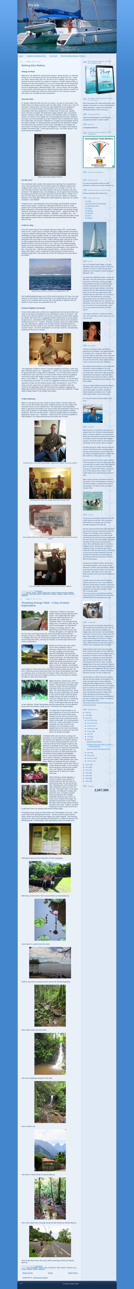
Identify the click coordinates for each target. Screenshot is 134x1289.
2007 (87, 781)
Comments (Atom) (40, 1278)
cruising (39, 592)
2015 (87, 715)
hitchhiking (34, 1267)
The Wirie (86, 468)
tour (75, 1267)
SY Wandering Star (92, 206)
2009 (87, 775)
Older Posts (73, 1273)
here (106, 109)
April (89, 752)
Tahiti (58, 1267)
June (89, 737)
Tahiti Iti (63, 1267)
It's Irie (33, 5)
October (90, 726)
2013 (87, 764)
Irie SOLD (53, 56)
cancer (34, 592)
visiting (35, 1269)
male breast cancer (35, 594)
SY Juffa (88, 201)
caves (28, 1267)
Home (21, 56)
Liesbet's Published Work (36, 56)
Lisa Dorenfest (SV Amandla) (95, 203)
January (90, 761)
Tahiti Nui (70, 1267)
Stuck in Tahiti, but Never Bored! (98, 749)
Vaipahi (29, 1269)
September (91, 728)
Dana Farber (47, 592)
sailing (66, 594)
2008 (87, 778)
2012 (87, 767)
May (89, 739)
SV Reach (88, 218)
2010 (87, 773)
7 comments (39, 591)
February (90, 758)
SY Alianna (89, 211)
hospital (59, 592)
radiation (60, 594)
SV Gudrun (89, 213)
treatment (24, 595)
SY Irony (88, 215)
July (89, 734)
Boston (28, 592)
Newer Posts (28, 1273)
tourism (23, 1269)
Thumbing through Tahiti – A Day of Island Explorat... (100, 745)
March (89, 755)
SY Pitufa (88, 208)
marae (41, 1267)
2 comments (39, 1266)
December (91, 720)
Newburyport (46, 594)
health (54, 592)
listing (85, 309)
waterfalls (41, 1269)
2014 (87, 718)
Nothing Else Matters (33, 65)
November (91, 723)
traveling (71, 594)
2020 (87, 712)
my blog (88, 307)
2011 (87, 770)
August (90, 731)
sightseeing (52, 1267)
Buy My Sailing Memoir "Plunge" (73, 56)
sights (46, 1267)
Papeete (54, 594)
